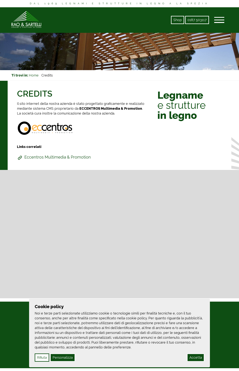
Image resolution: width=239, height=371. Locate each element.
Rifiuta (42, 357)
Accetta (195, 357)
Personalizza (63, 357)
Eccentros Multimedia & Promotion (57, 157)
